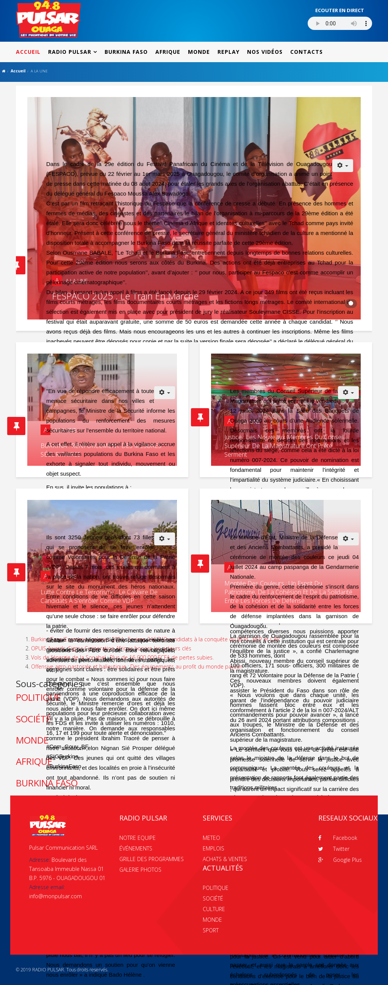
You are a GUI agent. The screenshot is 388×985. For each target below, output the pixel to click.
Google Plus (340, 859)
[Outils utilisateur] (343, 165)
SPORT (211, 930)
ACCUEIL (28, 51)
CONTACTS (306, 51)
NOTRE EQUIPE (137, 837)
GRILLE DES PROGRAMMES (151, 859)
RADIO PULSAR (69, 51)
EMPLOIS (213, 848)
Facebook (337, 837)
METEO (211, 837)
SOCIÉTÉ (213, 898)
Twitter (333, 848)
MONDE (199, 51)
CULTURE (214, 909)
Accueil (18, 71)
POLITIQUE (215, 887)
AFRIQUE (167, 51)
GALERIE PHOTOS (140, 869)
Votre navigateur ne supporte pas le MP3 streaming (340, 23)
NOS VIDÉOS (265, 51)
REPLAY (228, 51)
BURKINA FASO (126, 51)
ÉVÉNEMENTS (135, 848)
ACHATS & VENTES (225, 859)
